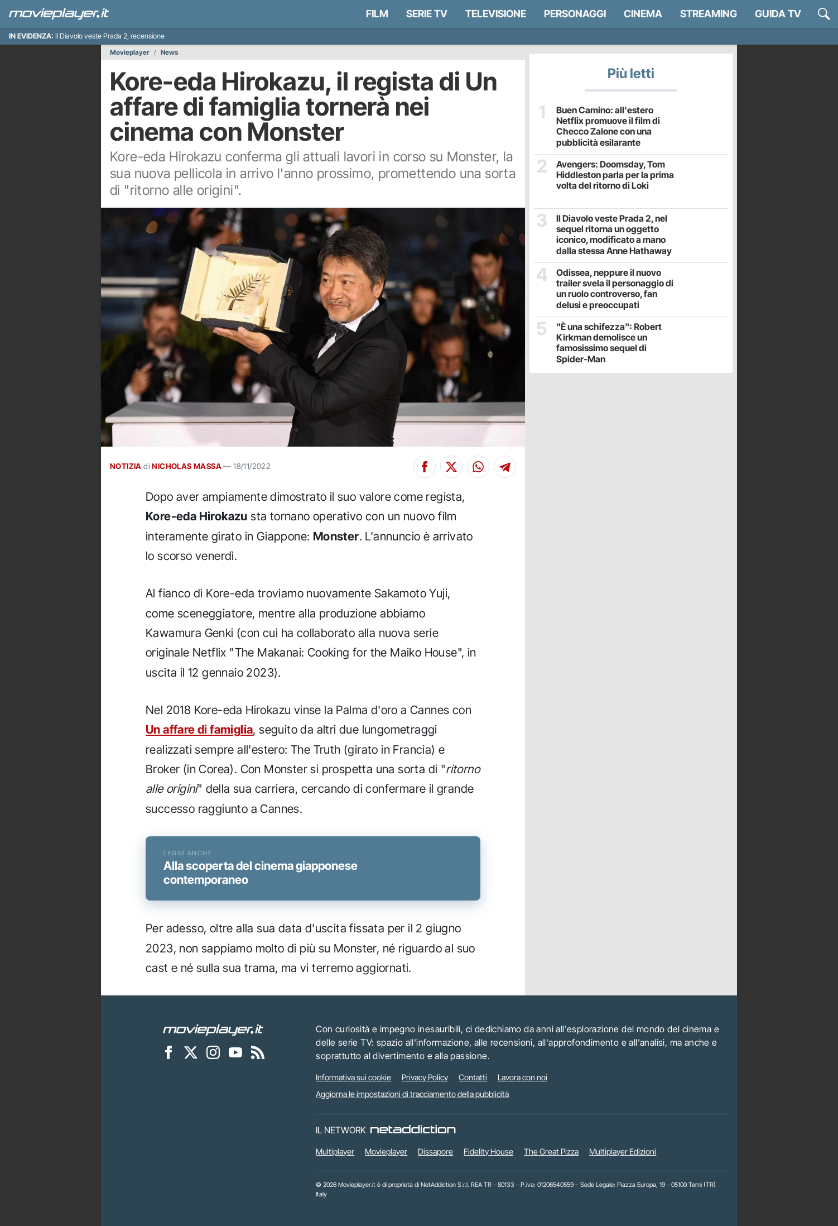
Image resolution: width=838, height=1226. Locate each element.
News (169, 52)
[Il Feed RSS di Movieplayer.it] (258, 1052)
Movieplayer (130, 52)
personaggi (575, 14)
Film (377, 14)
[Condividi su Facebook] (424, 467)
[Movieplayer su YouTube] (235, 1052)
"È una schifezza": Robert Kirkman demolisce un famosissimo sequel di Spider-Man (609, 343)
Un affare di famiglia (199, 729)
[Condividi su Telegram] (505, 467)
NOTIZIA (126, 466)
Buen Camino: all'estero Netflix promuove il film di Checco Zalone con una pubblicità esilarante (608, 126)
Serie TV (426, 14)
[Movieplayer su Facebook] (168, 1052)
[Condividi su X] (451, 467)
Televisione (495, 14)
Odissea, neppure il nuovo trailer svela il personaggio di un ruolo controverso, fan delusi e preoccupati (614, 288)
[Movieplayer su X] (191, 1052)
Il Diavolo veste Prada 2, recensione (110, 36)
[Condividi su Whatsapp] (478, 467)
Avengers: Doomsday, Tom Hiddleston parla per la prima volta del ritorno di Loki (615, 175)
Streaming (708, 14)
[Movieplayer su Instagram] (213, 1052)
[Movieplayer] (213, 1029)
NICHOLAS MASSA (186, 466)
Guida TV (778, 14)
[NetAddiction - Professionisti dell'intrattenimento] (412, 1130)
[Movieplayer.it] (59, 14)
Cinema (643, 14)
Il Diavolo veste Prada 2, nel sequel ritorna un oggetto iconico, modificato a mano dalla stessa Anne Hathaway (614, 234)
